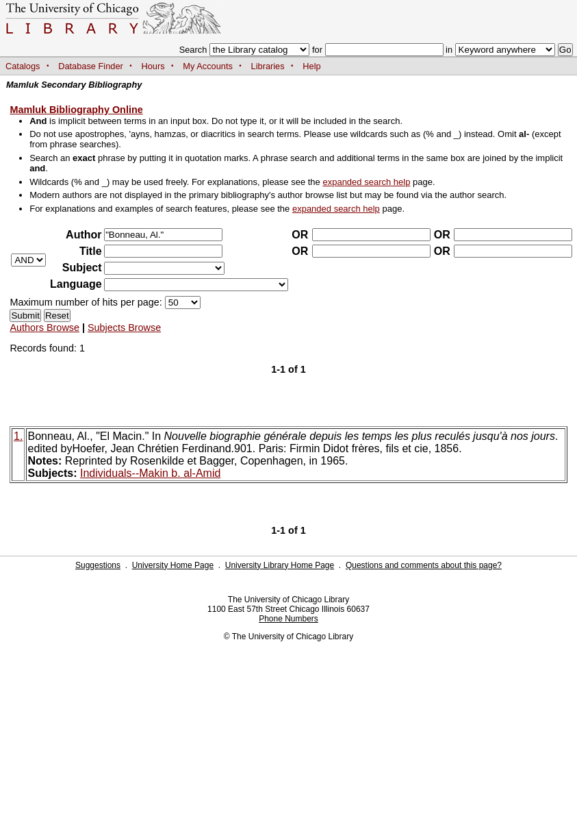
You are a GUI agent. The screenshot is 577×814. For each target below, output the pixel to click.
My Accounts (208, 66)
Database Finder (90, 66)
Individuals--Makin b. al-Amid (150, 473)
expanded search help (366, 182)
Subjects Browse (124, 327)
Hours (153, 66)
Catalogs (22, 66)
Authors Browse (44, 327)
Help (311, 66)
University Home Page (173, 565)
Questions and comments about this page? (424, 565)
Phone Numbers (288, 619)
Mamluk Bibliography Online (76, 109)
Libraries (268, 66)
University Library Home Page (279, 565)
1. (18, 436)
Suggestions (97, 565)
